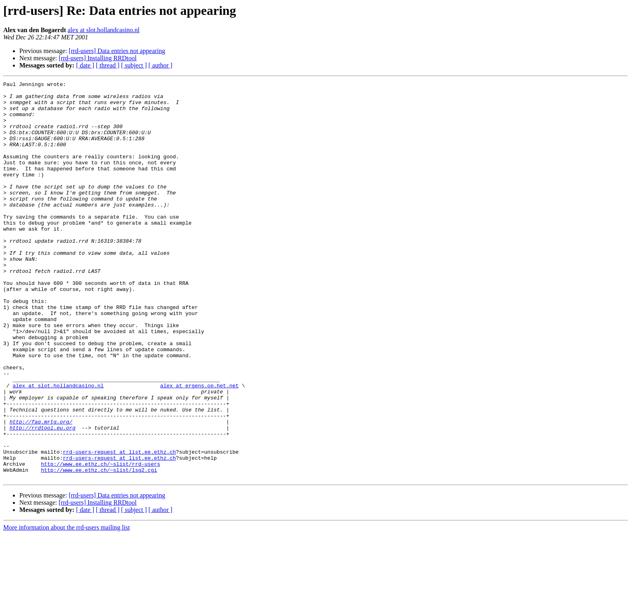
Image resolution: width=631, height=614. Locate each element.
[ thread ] (108, 65)
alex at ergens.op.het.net (199, 446)
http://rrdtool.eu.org (43, 497)
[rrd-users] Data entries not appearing (117, 50)
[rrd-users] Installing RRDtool (98, 58)
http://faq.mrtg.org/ (41, 490)
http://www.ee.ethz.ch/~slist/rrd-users (100, 540)
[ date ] (85, 65)
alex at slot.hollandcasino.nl (104, 30)
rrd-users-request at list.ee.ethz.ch (119, 526)
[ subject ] (134, 65)
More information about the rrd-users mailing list (66, 607)
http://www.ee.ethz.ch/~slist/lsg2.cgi (99, 548)
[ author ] (160, 65)
